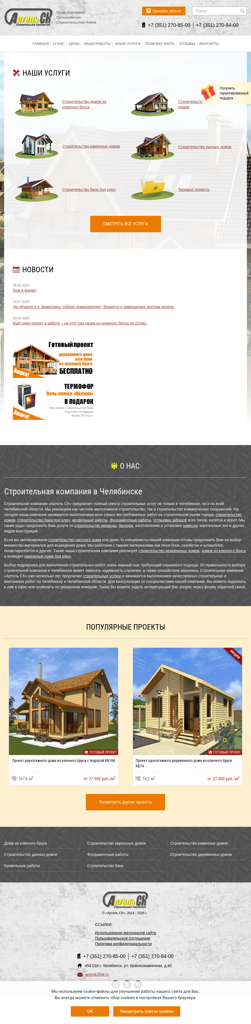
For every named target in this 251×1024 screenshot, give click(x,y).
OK (90, 1011)
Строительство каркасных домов (116, 843)
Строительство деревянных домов (201, 854)
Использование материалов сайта (125, 933)
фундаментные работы (130, 520)
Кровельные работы (22, 866)
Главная (40, 44)
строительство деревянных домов (169, 551)
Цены (74, 44)
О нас (58, 44)
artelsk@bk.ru (93, 974)
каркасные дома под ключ (47, 556)
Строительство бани (105, 866)
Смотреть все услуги (125, 223)
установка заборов (170, 520)
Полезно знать (160, 44)
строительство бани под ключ (44, 520)
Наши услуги (127, 44)
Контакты (209, 44)
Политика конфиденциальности (123, 944)
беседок (126, 525)
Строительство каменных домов (199, 843)
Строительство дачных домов (30, 854)
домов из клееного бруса (223, 551)
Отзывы (187, 44)
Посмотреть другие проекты (125, 802)
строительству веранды (95, 525)
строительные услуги (102, 576)
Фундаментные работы (107, 854)
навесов (190, 525)
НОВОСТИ (37, 269)
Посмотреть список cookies (146, 1011)
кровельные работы (90, 520)
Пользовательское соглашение (122, 938)
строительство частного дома (74, 540)
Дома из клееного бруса (25, 843)
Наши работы (97, 44)
